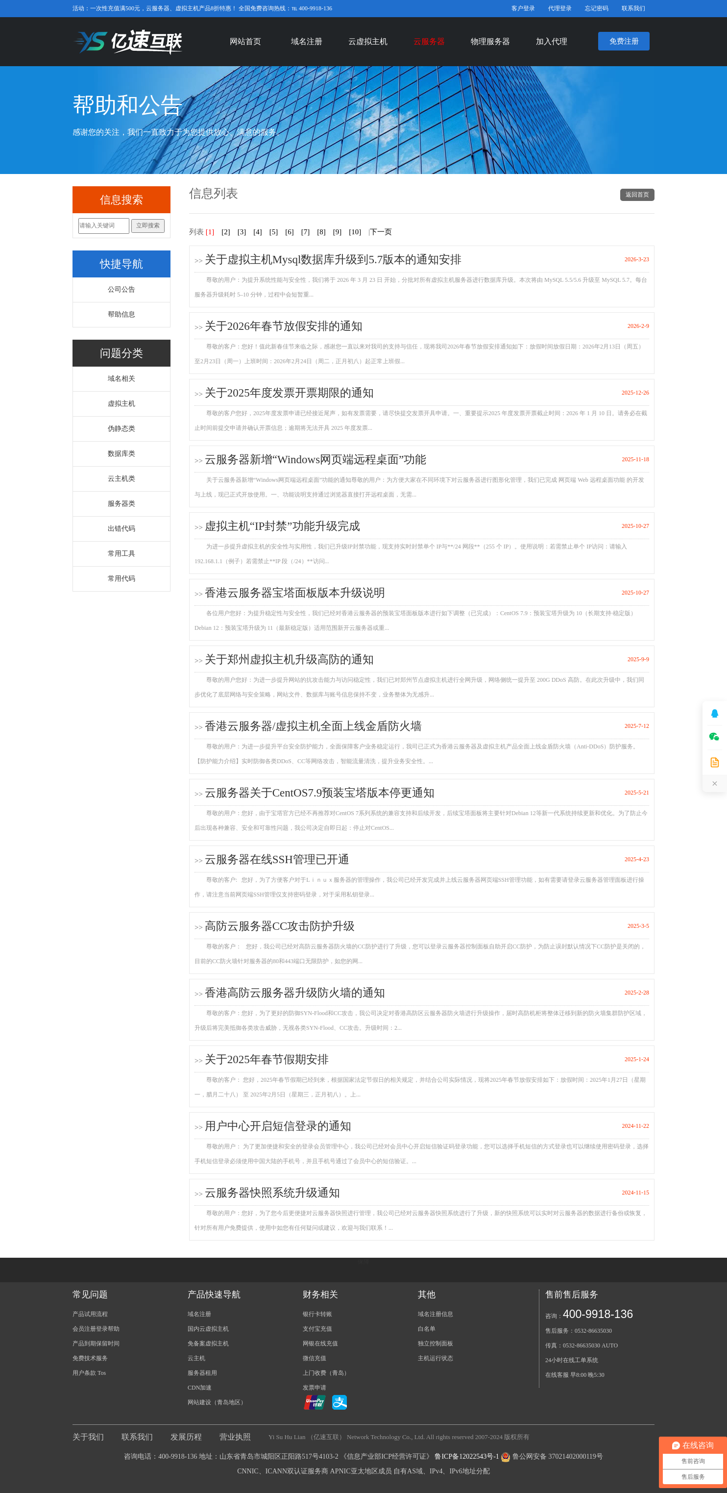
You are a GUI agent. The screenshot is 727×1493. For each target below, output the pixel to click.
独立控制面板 (435, 1343)
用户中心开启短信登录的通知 (278, 1126)
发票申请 (314, 1387)
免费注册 (624, 41)
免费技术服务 (90, 1358)
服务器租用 (202, 1372)
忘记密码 (596, 8)
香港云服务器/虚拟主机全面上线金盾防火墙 (313, 726)
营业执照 (235, 1437)
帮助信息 (121, 314)
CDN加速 (200, 1387)
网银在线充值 (320, 1343)
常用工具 (121, 553)
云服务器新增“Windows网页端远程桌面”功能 (316, 459)
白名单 (427, 1328)
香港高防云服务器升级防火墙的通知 (295, 993)
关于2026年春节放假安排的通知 (284, 326)
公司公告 (121, 289)
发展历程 (186, 1437)
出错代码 (121, 528)
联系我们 (633, 8)
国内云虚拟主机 (208, 1328)
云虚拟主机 (368, 41)
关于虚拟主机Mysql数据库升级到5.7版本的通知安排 (333, 259)
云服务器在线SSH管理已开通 (277, 859)
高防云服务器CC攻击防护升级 (280, 926)
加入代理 (551, 41)
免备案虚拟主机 (208, 1343)
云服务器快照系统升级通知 (272, 1193)
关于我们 (88, 1437)
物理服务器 (490, 41)
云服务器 (429, 41)
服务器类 (121, 503)
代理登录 (560, 8)
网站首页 (245, 41)
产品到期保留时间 (96, 1343)
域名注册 (306, 41)
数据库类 (121, 453)
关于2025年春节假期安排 (267, 1059)
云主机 (196, 1358)
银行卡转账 (317, 1314)
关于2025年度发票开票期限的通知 (289, 393)
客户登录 (523, 8)
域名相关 (121, 378)
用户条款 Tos (89, 1372)
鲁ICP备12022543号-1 (467, 1456)
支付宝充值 (317, 1328)
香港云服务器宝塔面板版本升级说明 (295, 593)
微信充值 (314, 1358)
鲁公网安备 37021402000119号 (557, 1456)
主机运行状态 (435, 1358)
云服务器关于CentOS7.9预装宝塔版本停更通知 (320, 793)
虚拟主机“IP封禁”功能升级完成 (282, 526)
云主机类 (121, 478)
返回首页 (637, 194)
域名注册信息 (435, 1314)
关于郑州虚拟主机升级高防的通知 (289, 659)
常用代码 (121, 578)
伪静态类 (121, 428)
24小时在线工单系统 (571, 1360)
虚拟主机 (121, 403)
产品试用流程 (90, 1314)
